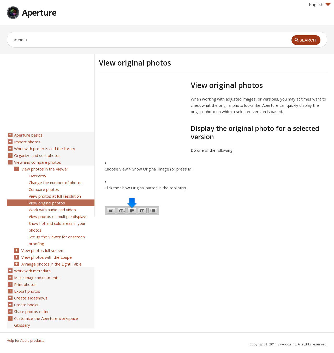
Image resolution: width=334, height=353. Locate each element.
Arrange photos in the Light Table (51, 264)
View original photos (47, 202)
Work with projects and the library (44, 148)
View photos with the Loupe (46, 257)
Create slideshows (30, 298)
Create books (26, 304)
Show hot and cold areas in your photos (57, 227)
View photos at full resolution (55, 196)
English (320, 4)
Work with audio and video (52, 209)
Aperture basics (28, 135)
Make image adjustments (36, 277)
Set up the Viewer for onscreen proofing (57, 240)
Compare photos (44, 189)
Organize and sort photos (37, 155)
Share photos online (32, 311)
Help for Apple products (25, 340)
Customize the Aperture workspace (46, 318)
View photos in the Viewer (44, 169)
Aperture (39, 12)
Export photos (27, 291)
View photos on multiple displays (58, 216)
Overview (37, 175)
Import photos (27, 141)
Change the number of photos (55, 182)
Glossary (22, 325)
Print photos (25, 284)
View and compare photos (37, 162)
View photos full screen (42, 250)
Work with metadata (32, 270)
